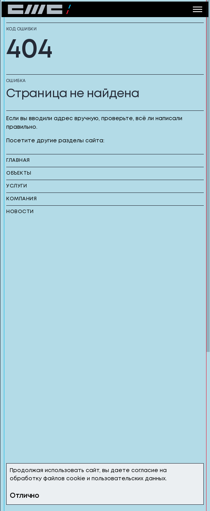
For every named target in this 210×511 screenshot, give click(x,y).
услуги (16, 186)
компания (21, 199)
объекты (19, 173)
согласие (144, 470)
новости (20, 212)
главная (18, 160)
